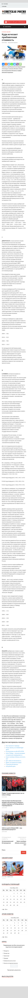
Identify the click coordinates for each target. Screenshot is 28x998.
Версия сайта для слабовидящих (15, 22)
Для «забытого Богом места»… (14, 760)
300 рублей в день (10, 766)
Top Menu (5, 3)
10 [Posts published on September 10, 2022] (22, 925)
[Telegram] (14, 64)
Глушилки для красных (12, 764)
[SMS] (20, 64)
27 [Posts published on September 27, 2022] (7, 933)
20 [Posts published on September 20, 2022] (7, 930)
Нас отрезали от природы (12, 745)
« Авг (3, 909)
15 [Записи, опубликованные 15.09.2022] (14, 899)
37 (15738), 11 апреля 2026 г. (7, 876)
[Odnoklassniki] (6, 64)
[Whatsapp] (11, 64)
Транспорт (6, 955)
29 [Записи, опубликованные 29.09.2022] (14, 905)
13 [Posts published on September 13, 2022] (7, 928)
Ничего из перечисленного (11, 963)
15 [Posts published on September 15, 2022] (15, 928)
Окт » (6, 909)
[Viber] (17, 64)
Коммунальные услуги (10, 960)
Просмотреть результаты (14, 970)
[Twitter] (9, 64)
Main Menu (8, 26)
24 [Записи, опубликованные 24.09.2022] (21, 902)
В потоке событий (6, 31)
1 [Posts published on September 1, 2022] (14, 923)
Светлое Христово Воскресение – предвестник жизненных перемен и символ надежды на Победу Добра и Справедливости (13, 803)
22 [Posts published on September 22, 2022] (15, 930)
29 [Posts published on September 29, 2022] (15, 933)
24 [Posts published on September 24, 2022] (22, 930)
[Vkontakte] (3, 64)
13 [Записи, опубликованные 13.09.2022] (7, 899)
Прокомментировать (13, 42)
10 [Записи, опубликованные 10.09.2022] (21, 896)
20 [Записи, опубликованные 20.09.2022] (7, 902)
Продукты (6, 951)
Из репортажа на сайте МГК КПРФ (15, 751)
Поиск (3, 850)
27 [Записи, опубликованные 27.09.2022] (7, 905)
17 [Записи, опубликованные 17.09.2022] (21, 899)
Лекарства (6, 953)
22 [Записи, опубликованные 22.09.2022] (14, 902)
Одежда (6, 958)
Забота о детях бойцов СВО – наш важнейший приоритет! (12, 828)
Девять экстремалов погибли (13, 762)
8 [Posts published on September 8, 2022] (14, 925)
